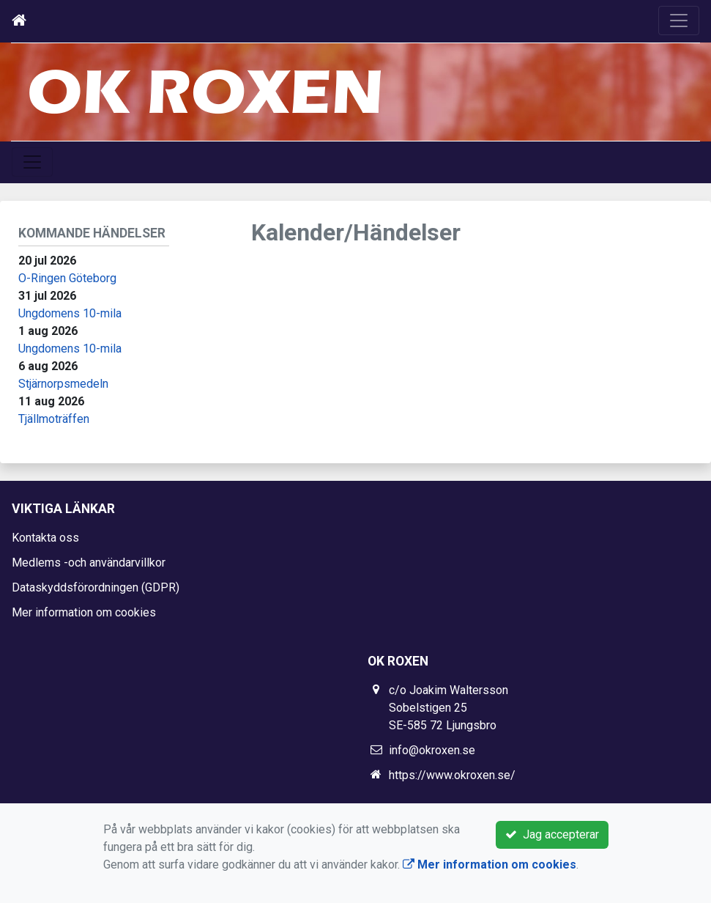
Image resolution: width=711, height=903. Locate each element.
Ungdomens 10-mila (70, 313)
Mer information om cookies (84, 612)
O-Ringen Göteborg (67, 278)
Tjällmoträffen (53, 419)
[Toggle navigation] (678, 20)
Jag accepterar (552, 834)
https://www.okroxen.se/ (452, 775)
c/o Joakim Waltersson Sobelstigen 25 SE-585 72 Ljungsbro (448, 707)
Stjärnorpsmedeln (63, 384)
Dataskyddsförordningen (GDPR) (95, 587)
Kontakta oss (45, 538)
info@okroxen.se (432, 750)
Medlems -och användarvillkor (88, 563)
